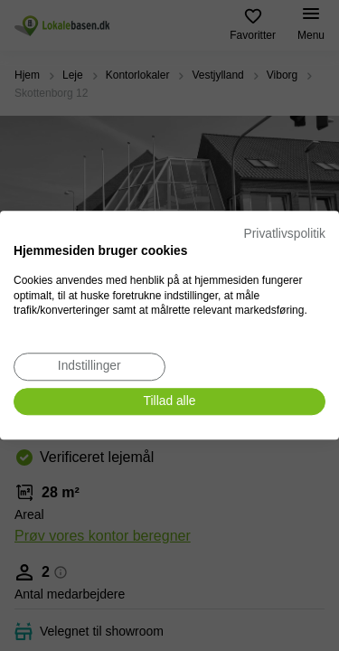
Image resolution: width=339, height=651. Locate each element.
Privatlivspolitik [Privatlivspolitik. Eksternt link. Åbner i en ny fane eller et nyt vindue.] (284, 234)
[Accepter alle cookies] (169, 402)
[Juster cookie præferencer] (89, 367)
